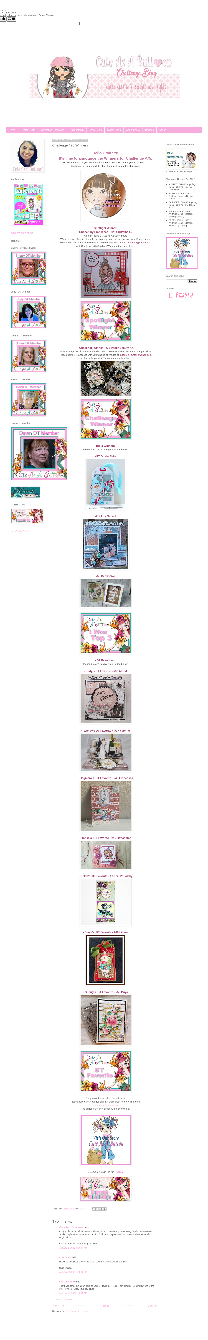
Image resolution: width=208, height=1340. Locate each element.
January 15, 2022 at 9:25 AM (73, 1293)
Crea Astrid (65, 1257)
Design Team (28, 130)
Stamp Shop (114, 130)
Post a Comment (64, 1299)
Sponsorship (77, 130)
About (162, 130)
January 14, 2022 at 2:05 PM (73, 1272)
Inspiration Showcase (52, 130)
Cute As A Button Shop (105, 1105)
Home (12, 130)
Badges (149, 130)
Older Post (153, 1306)
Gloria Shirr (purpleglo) (71, 1227)
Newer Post (58, 1306)
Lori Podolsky (66, 1281)
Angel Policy (133, 130)
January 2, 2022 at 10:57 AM (73, 1248)
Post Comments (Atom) (77, 1311)
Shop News (95, 130)
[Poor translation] (11, 19)
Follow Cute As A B (20, 531)
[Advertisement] (28, 584)
